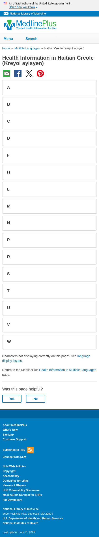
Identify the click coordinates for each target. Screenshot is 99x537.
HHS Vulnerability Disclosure (21, 490)
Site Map (8, 434)
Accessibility (11, 476)
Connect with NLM (14, 457)
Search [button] (34, 39)
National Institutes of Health (20, 523)
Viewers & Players (14, 485)
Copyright (9, 471)
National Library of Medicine (28, 13)
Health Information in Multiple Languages (67, 370)
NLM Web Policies (14, 466)
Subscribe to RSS (18, 450)
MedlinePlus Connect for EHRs (22, 495)
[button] (89, 87)
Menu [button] (11, 39)
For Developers (12, 499)
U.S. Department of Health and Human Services (33, 518)
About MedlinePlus (15, 425)
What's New (10, 429)
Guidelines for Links (15, 480)
